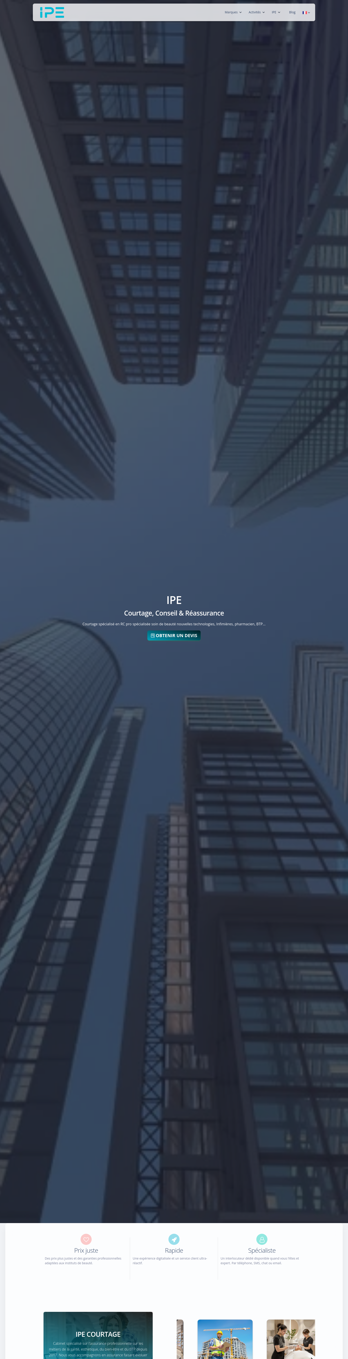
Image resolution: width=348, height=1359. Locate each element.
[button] (306, 12)
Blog (292, 12)
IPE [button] (276, 12)
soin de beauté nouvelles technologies (182, 624)
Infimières (224, 624)
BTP (259, 624)
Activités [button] (257, 12)
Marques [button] (233, 12)
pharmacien (244, 624)
